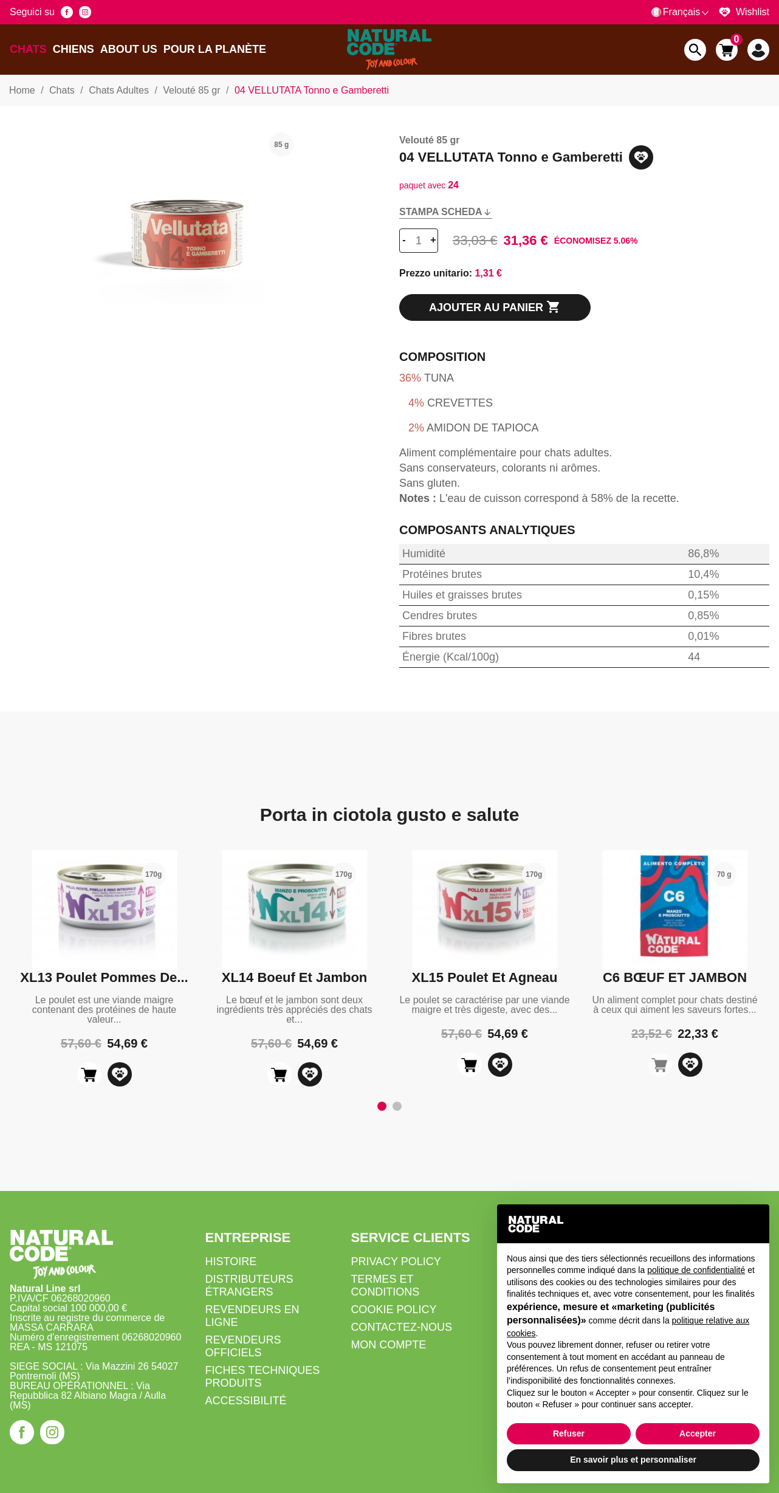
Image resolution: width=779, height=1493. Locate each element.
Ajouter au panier (495, 307)
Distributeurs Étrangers (249, 1285)
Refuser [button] (569, 1433)
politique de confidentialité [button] (696, 1270)
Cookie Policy (393, 1309)
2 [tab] (397, 1106)
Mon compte (388, 1345)
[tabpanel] (104, 968)
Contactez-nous (401, 1327)
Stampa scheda (445, 212)
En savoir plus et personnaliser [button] (633, 1459)
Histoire (231, 1261)
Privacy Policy (396, 1261)
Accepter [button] (697, 1433)
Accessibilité (246, 1401)
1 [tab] (382, 1106)
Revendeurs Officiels (243, 1346)
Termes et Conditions (385, 1285)
